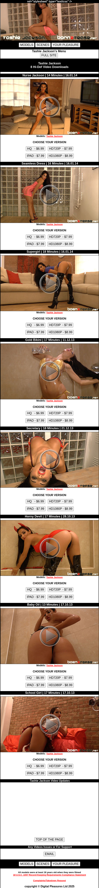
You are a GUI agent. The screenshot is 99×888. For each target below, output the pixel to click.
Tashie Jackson (54, 136)
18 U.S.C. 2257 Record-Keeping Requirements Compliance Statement (49, 875)
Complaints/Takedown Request (49, 880)
